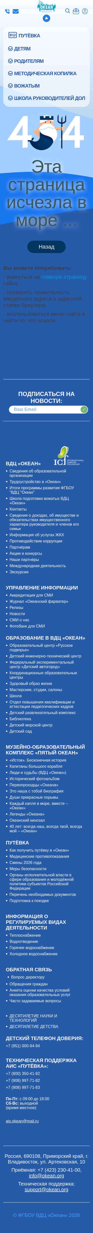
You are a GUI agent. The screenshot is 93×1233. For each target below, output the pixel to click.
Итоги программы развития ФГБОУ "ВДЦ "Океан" (41, 490)
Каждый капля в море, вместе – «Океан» (38, 805)
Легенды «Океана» (26, 814)
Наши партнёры (24, 560)
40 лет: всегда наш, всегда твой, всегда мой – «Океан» (45, 828)
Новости (17, 614)
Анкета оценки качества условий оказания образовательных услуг (39, 992)
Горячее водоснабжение (31, 948)
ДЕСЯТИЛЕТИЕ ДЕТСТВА (33, 1026)
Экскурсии (18, 572)
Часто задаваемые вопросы (35, 1001)
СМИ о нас (19, 620)
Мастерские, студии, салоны (35, 690)
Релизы (16, 607)
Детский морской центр (30, 725)
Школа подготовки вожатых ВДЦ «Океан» (39, 500)
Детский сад (20, 731)
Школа (15, 696)
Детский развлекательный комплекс (42, 713)
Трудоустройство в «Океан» (35, 482)
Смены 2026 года (25, 863)
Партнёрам (19, 547)
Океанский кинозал (27, 820)
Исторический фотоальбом (34, 779)
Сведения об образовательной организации (37, 473)
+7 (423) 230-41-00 (7, 11)
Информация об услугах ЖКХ (36, 535)
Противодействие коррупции (35, 541)
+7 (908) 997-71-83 (23, 1087)
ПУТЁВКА (29, 35)
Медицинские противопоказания (39, 856)
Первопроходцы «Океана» (33, 785)
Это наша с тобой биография (36, 791)
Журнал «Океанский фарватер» (38, 601)
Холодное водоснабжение (33, 954)
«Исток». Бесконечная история (37, 760)
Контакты (18, 509)
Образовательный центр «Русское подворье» (41, 647)
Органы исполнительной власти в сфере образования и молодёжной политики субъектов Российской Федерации (41, 881)
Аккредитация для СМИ (31, 595)
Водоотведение (23, 941)
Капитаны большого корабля (35, 766)
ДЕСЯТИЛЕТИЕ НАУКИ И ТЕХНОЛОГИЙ (33, 1018)
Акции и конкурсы (25, 553)
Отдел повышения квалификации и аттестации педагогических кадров (41, 704)
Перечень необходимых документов (42, 894)
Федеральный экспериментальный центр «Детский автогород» (41, 664)
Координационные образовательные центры (43, 675)
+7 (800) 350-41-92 (23, 1073)
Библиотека (20, 719)
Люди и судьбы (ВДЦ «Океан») (37, 772)
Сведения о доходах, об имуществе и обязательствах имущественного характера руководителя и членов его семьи (44, 522)
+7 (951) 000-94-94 (23, 1046)
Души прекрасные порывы (33, 797)
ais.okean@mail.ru (22, 1121)
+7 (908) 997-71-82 (23, 1080)
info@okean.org (16, 11)
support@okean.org (46, 1189)
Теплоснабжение (25, 935)
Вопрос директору (28, 977)
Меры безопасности (27, 869)
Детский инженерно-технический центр (45, 656)
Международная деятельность (37, 566)
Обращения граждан (28, 984)
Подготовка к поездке (29, 901)
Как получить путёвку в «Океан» (39, 850)
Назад (46, 247)
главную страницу (64, 277)
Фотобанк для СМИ (27, 626)
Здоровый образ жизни (30, 683)
